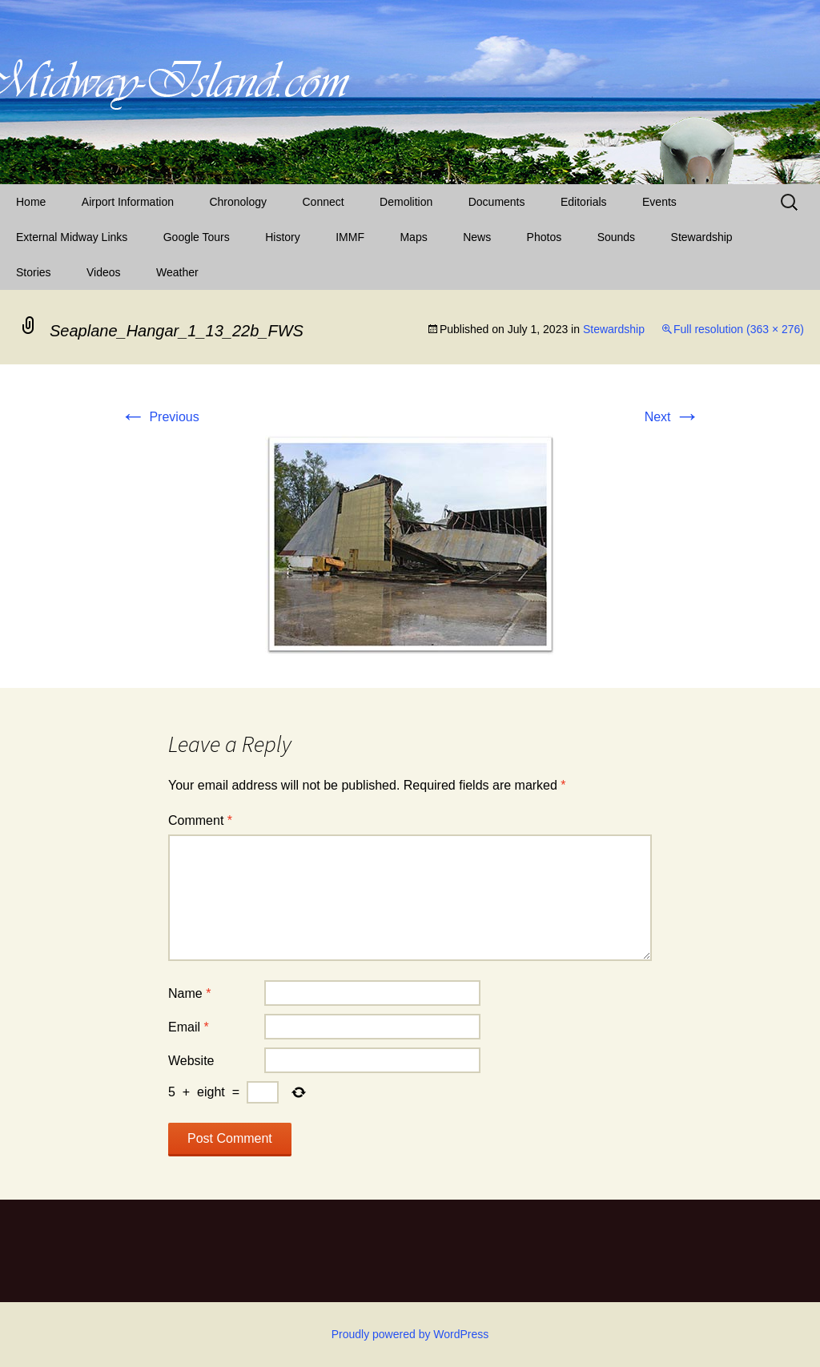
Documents (496, 201)
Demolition (406, 201)
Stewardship (702, 237)
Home (31, 201)
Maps (413, 237)
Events (659, 201)
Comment (200, 820)
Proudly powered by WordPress (410, 1334)
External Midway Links (71, 237)
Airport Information (128, 201)
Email (188, 1027)
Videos (103, 272)
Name (189, 993)
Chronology (238, 201)
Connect (323, 201)
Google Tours (196, 237)
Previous (159, 417)
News (477, 237)
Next (672, 417)
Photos (544, 237)
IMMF (350, 237)
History (282, 237)
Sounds (616, 237)
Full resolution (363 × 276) (738, 329)
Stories (33, 272)
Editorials (584, 201)
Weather (177, 272)
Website (191, 1060)
